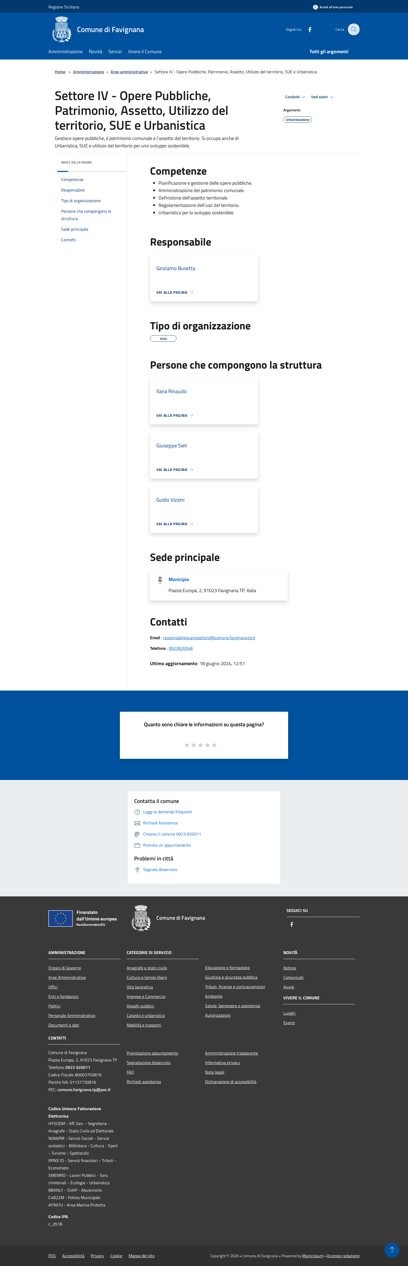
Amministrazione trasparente (231, 1053)
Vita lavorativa (140, 987)
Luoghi (289, 1013)
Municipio (179, 579)
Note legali (214, 1072)
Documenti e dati (63, 1025)
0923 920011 (77, 1067)
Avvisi (288, 987)
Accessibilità (73, 1256)
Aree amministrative (129, 72)
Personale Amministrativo (71, 1015)
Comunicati (293, 977)
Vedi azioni (323, 97)
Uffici (53, 987)
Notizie (289, 968)
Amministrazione (88, 72)
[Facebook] (306, 29)
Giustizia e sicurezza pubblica (231, 977)
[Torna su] (392, 1250)
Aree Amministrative (67, 977)
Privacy (97, 1256)
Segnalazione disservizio (148, 1062)
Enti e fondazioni (63, 996)
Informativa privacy (222, 1062)
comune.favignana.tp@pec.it (84, 1089)
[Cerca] (353, 29)
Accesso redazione (343, 1256)
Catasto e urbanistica (146, 1015)
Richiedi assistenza (144, 1081)
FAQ (130, 1072)
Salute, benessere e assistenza (232, 1005)
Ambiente (214, 996)
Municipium (312, 1256)
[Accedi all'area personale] (333, 7)
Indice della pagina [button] (76, 162)
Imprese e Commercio (146, 996)
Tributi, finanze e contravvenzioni (235, 986)
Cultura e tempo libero (147, 977)
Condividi (296, 97)
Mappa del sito (142, 1256)
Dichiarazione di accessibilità (230, 1081)
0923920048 (181, 648)
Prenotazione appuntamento (152, 1053)
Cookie (116, 1256)
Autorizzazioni (218, 1015)
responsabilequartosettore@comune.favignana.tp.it (209, 637)
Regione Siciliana (63, 7)
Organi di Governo (64, 968)
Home (60, 72)
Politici (54, 1006)
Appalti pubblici (140, 1006)
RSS (52, 1256)
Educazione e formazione (227, 967)
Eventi (289, 1022)
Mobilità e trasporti (144, 1025)
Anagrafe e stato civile (147, 968)
